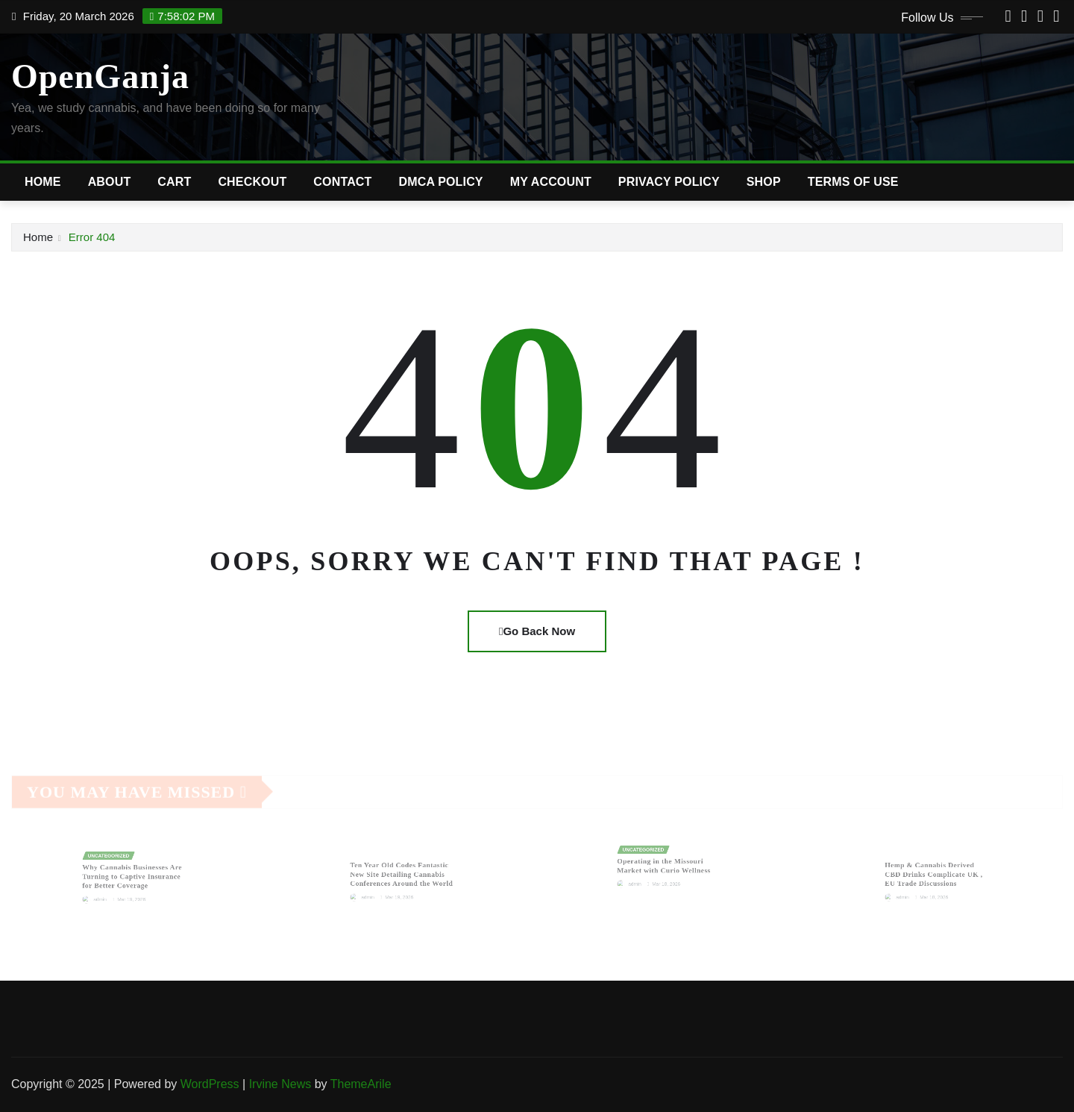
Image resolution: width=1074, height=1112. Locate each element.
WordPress (209, 1084)
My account (550, 181)
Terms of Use (853, 181)
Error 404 (92, 237)
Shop (764, 181)
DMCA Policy (441, 181)
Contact (342, 181)
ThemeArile (361, 1084)
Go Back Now (537, 631)
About (109, 181)
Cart (174, 181)
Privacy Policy (669, 181)
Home (43, 181)
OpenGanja (100, 76)
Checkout (252, 181)
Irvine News (280, 1084)
